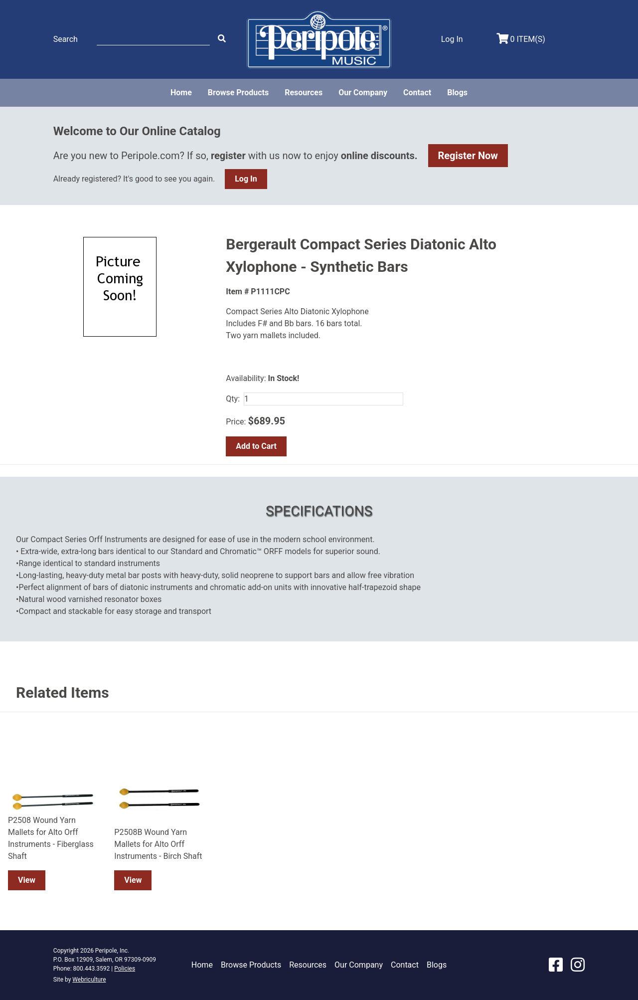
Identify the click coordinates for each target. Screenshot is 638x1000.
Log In (246, 179)
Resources (303, 92)
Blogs (457, 92)
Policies (124, 968)
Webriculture (89, 979)
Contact (417, 92)
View (26, 880)
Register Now (468, 156)
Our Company (362, 92)
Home (181, 92)
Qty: (233, 398)
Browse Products (238, 92)
